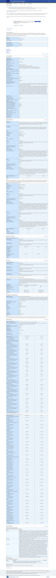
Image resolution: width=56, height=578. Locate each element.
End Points (7, 51)
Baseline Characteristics (9, 50)
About (25, 3)
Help (49, 1)
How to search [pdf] (16, 23)
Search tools (20, 25)
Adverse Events (8, 52)
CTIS (29, 572)
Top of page (46, 236)
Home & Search (9, 3)
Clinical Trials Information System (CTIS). (11, 11)
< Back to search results (9, 28)
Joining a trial (15, 3)
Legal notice (48, 571)
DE (19, 39)
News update (30, 3)
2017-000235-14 (21, 38)
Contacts (20, 3)
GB (20, 39)
